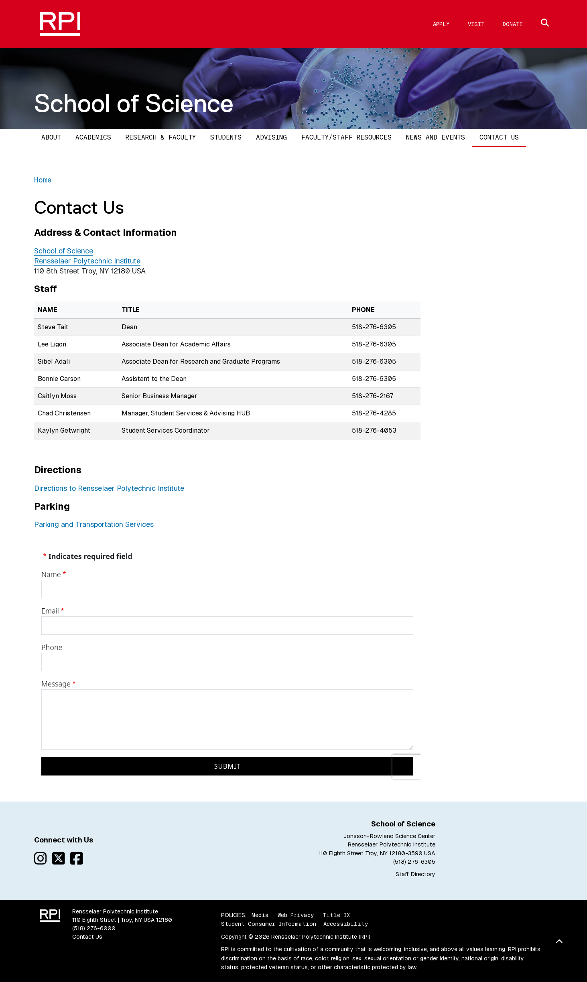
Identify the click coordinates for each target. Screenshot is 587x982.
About (51, 137)
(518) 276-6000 (94, 928)
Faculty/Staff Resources (346, 137)
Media (260, 915)
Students (226, 137)
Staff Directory (415, 874)
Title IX (336, 915)
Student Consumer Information (268, 923)
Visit (476, 24)
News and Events (435, 137)
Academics (93, 137)
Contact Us (499, 137)
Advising (271, 137)
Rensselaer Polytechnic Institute (87, 260)
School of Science (134, 103)
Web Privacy (296, 915)
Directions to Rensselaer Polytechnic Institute (109, 488)
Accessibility (345, 923)
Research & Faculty (161, 137)
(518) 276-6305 (414, 861)
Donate (513, 24)
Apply (441, 24)
